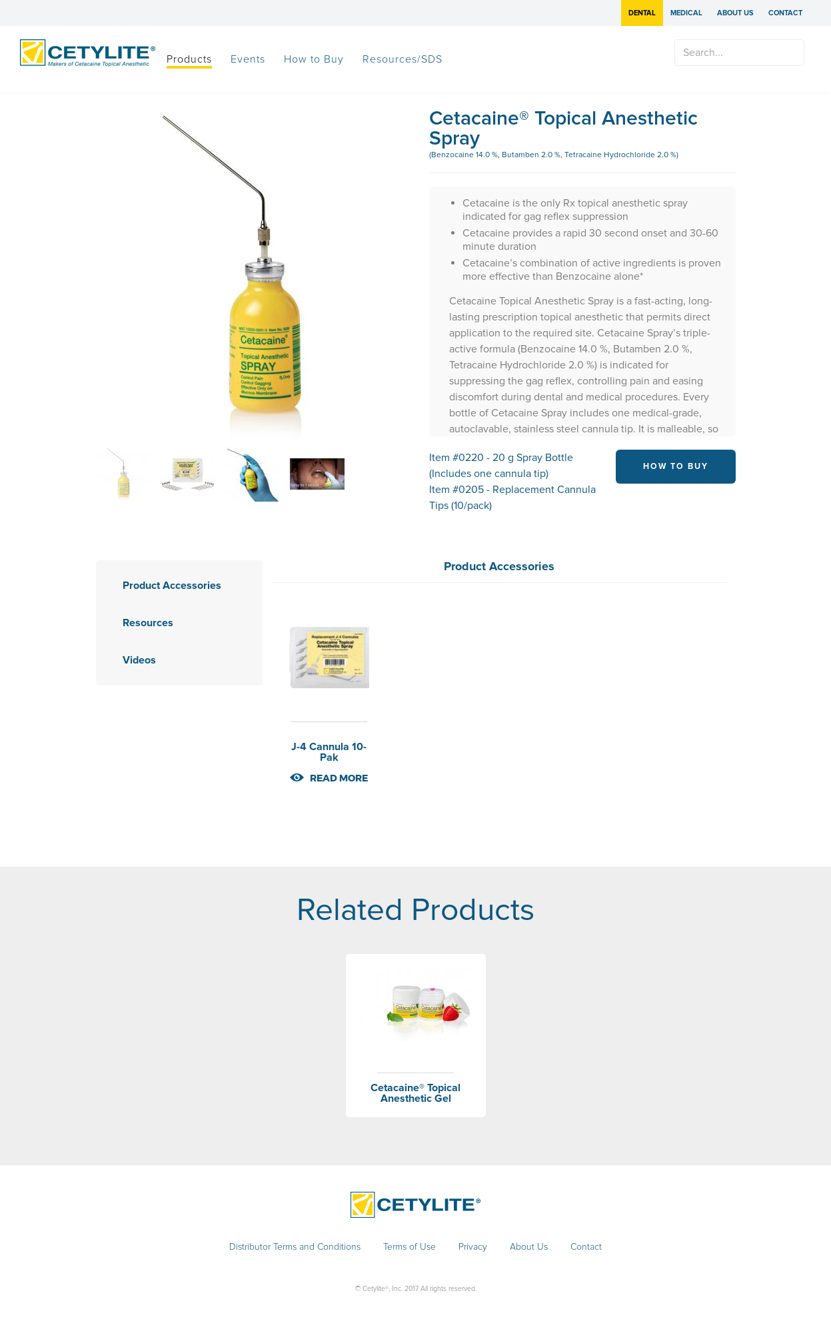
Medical (686, 13)
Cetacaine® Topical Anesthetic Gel (415, 1093)
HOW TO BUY (675, 466)
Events (248, 59)
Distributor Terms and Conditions (295, 1247)
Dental (642, 13)
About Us (735, 13)
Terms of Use (409, 1247)
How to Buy (314, 59)
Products (189, 59)
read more (339, 778)
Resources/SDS (402, 59)
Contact (785, 13)
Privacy (472, 1247)
